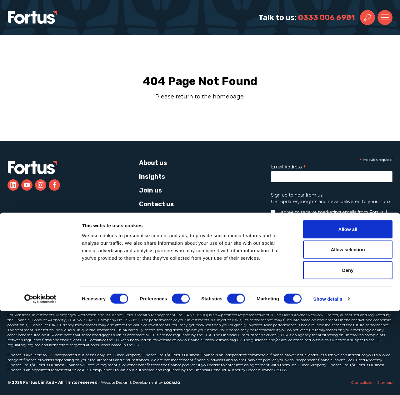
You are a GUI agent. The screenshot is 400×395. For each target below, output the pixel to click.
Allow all (348, 313)
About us (153, 163)
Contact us (156, 204)
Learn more (309, 269)
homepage (228, 96)
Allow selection (348, 333)
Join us (150, 190)
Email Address (288, 167)
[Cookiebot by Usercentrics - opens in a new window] (40, 383)
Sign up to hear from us (296, 195)
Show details (327, 382)
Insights (152, 176)
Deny (348, 354)
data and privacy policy (323, 235)
